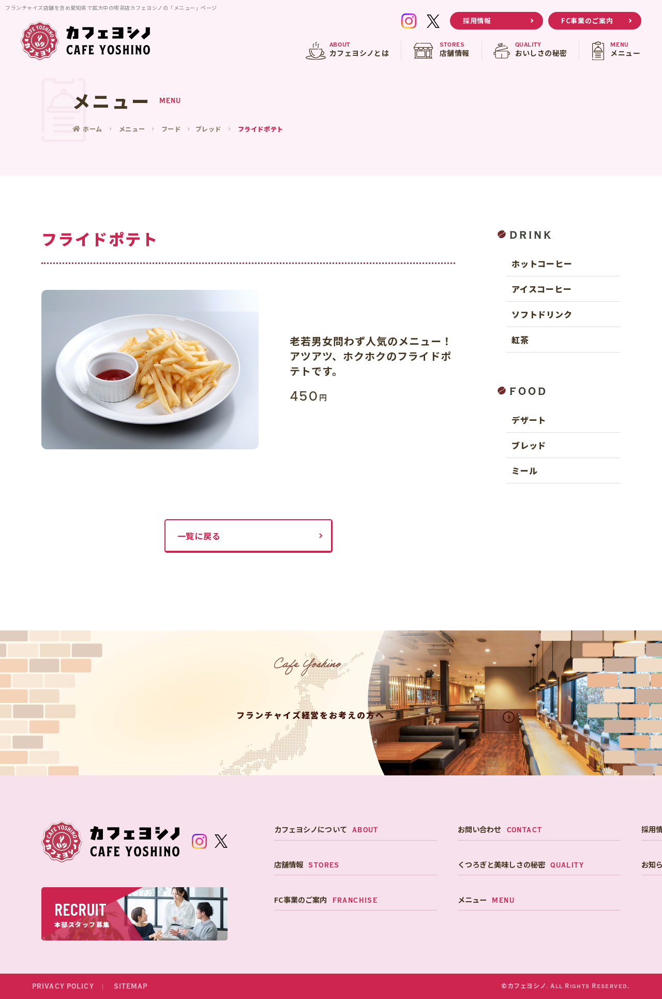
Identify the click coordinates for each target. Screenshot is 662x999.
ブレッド (209, 128)
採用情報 (477, 20)
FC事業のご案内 (587, 20)
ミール (524, 470)
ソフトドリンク (542, 314)
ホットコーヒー (542, 263)
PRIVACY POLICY (63, 986)
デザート (528, 420)
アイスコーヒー (541, 289)
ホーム (93, 128)
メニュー (132, 128)
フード (172, 128)
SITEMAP (131, 986)
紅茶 (520, 339)
